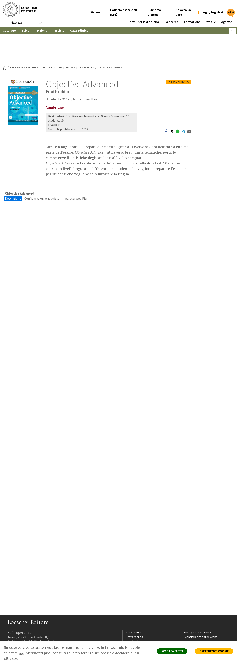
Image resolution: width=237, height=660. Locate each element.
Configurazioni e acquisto (41, 168)
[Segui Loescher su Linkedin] (24, 640)
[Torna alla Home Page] (5, 37)
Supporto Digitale (154, 8)
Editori (26, 30)
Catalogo (9, 30)
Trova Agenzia (135, 608)
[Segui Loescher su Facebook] (11, 640)
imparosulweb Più (74, 168)
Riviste (59, 30)
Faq (128, 617)
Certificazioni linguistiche (44, 37)
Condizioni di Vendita (196, 617)
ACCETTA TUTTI (170, 651)
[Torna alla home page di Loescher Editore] (20, 9)
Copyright (190, 613)
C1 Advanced (86, 37)
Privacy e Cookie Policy (198, 603)
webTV (211, 17)
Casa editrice (134, 603)
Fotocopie (190, 622)
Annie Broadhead (86, 68)
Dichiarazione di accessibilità (201, 626)
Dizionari (43, 30)
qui (21, 653)
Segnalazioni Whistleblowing (201, 608)
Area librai (132, 613)
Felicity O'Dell (60, 68)
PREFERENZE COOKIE (213, 651)
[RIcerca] (40, 22)
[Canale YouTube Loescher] (31, 640)
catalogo (16, 37)
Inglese (70, 37)
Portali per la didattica (143, 17)
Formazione (192, 17)
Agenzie (226, 17)
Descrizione (13, 168)
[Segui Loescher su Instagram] (17, 640)
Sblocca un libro (183, 8)
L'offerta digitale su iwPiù (123, 8)
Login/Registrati (213, 8)
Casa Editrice (79, 30)
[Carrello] (232, 30)
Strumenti (97, 8)
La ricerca (171, 17)
